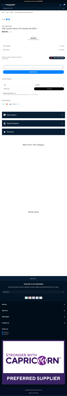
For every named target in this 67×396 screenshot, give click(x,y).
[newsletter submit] (63, 292)
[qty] (18, 84)
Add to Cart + (33, 72)
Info (33, 36)
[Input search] (33, 8)
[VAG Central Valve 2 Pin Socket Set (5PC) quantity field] (33, 67)
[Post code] (18, 88)
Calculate (49, 88)
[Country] (49, 84)
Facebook (5, 332)
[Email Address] (33, 292)
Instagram (5, 334)
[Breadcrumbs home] (3, 12)
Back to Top (33, 278)
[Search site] (63, 8)
